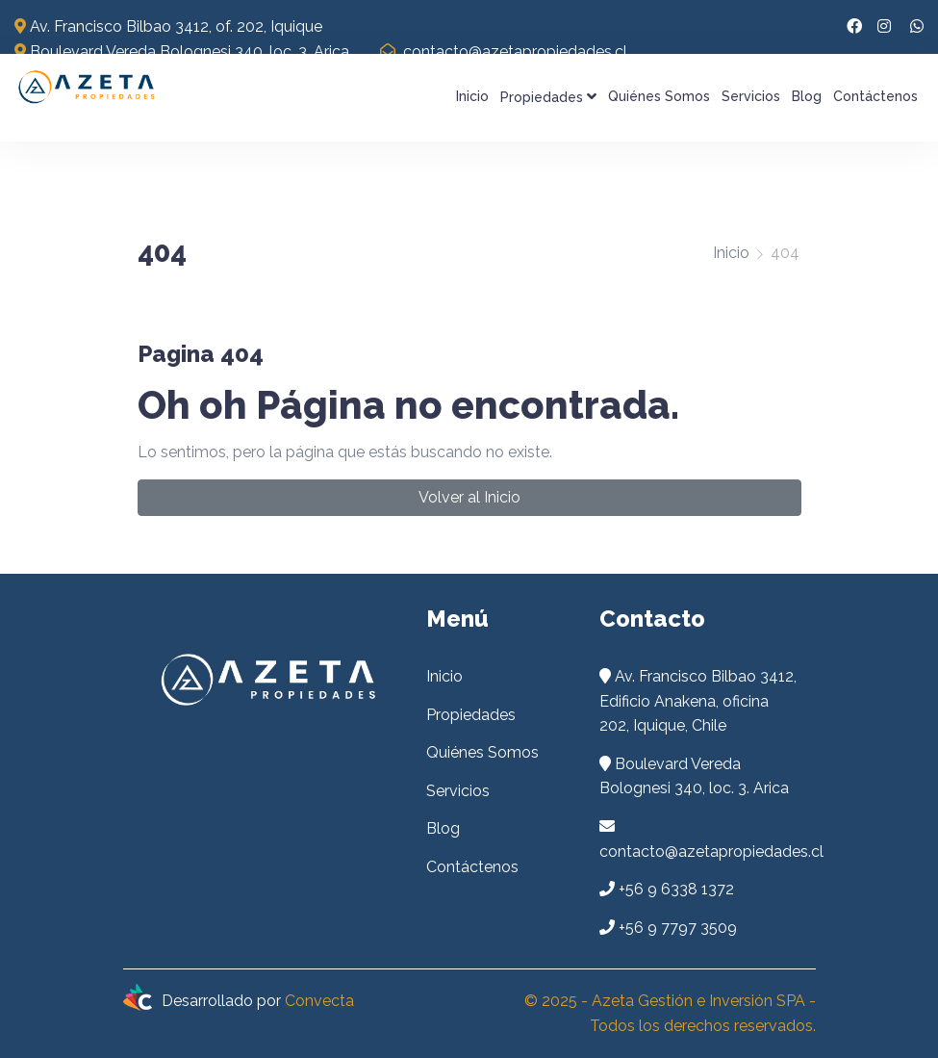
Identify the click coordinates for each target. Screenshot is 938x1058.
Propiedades (548, 97)
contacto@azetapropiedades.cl (503, 51)
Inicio (472, 96)
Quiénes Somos (659, 96)
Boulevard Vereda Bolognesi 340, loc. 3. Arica (181, 51)
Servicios (751, 96)
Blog (807, 96)
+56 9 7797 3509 (678, 927)
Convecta (319, 1001)
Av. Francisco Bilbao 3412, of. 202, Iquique (168, 26)
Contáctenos (875, 96)
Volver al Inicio (469, 497)
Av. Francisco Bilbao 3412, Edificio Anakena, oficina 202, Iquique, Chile (698, 701)
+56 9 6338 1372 (676, 889)
